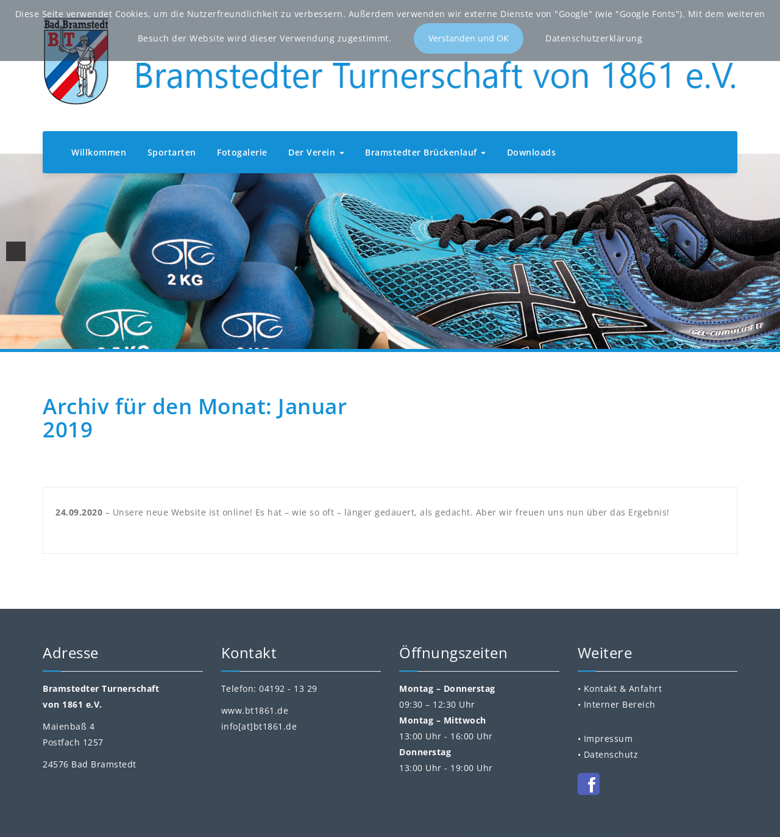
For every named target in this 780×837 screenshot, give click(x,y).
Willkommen (98, 152)
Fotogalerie (242, 152)
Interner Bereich (620, 704)
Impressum (608, 738)
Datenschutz (611, 754)
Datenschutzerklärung (593, 38)
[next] (764, 251)
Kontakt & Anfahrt (623, 688)
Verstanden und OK (468, 38)
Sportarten (171, 152)
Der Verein (316, 152)
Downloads (531, 152)
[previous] (16, 251)
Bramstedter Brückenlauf (425, 152)
